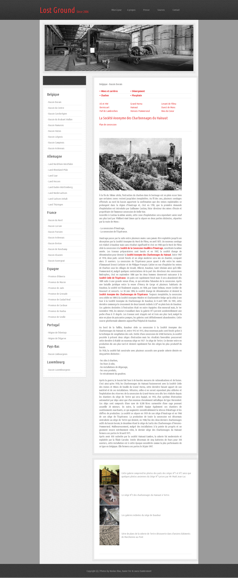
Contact (176, 9)
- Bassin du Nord (54, 220)
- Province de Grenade (57, 293)
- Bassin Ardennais (55, 148)
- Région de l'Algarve (56, 338)
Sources (161, 9)
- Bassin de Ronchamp (57, 249)
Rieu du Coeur (167, 111)
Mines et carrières (109, 91)
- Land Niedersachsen (57, 193)
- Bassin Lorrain (54, 226)
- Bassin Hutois (54, 131)
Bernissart (104, 107)
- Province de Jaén (55, 288)
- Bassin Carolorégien (57, 113)
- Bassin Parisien (55, 231)
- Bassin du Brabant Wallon (59, 119)
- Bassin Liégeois (55, 136)
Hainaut (134, 107)
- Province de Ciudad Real (58, 299)
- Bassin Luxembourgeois (58, 369)
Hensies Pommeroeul (140, 111)
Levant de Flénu (168, 103)
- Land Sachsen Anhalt (57, 198)
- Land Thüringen (55, 204)
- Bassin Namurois (55, 125)
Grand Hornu (136, 103)
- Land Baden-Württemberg (60, 187)
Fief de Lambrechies (108, 111)
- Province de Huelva (56, 311)
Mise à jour (116, 9)
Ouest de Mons (168, 107)
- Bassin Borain (54, 102)
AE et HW (103, 103)
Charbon (105, 95)
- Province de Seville (56, 316)
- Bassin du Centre (55, 107)
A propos (131, 9)
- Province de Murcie (56, 282)
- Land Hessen (53, 181)
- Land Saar (52, 175)
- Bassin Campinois (55, 142)
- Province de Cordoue (57, 305)
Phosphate (137, 95)
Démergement (138, 91)
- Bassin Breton (54, 243)
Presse (146, 9)
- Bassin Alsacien (55, 254)
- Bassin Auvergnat (56, 260)
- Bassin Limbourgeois (57, 354)
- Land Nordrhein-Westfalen (60, 164)
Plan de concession (108, 124)
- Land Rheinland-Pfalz (57, 169)
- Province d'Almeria (56, 276)
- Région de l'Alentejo (57, 332)
